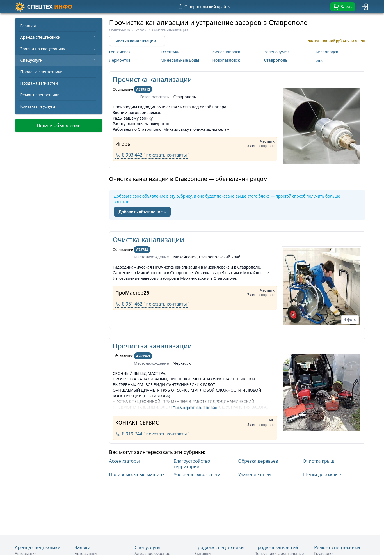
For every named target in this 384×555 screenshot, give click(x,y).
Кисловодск (327, 51)
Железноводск (226, 51)
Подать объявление (58, 125)
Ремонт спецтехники (40, 94)
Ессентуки (170, 51)
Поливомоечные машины (137, 474)
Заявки (82, 547)
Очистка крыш (319, 461)
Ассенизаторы (124, 461)
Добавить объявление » (142, 211)
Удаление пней (254, 474)
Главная (28, 25)
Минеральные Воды (180, 60)
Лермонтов (120, 60)
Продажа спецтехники (41, 71)
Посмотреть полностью (195, 407)
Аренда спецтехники (58, 37)
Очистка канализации (148, 239)
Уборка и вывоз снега (197, 474)
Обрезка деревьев (258, 461)
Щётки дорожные (322, 474)
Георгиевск (120, 51)
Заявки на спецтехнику (58, 48)
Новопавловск (226, 60)
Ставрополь (275, 60)
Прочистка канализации (152, 79)
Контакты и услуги (37, 106)
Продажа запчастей (39, 83)
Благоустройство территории (192, 463)
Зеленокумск (276, 51)
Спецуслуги (58, 60)
